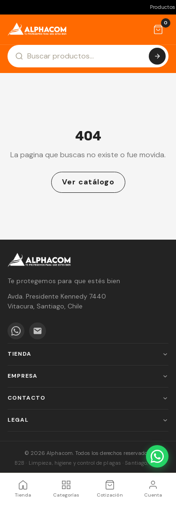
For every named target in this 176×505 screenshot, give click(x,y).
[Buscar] (157, 56)
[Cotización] (158, 29)
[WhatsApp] (16, 330)
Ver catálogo (88, 182)
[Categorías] (66, 489)
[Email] (37, 330)
